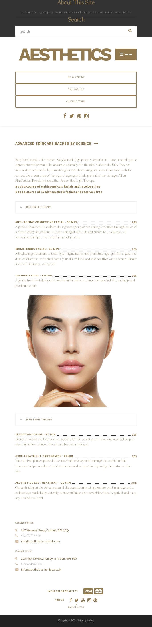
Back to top (76, 607)
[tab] (76, 207)
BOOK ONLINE (76, 77)
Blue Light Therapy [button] (39, 420)
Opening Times (76, 101)
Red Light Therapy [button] (38, 207)
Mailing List (76, 89)
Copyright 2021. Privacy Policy (76, 620)
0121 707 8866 (31, 536)
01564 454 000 (32, 564)
